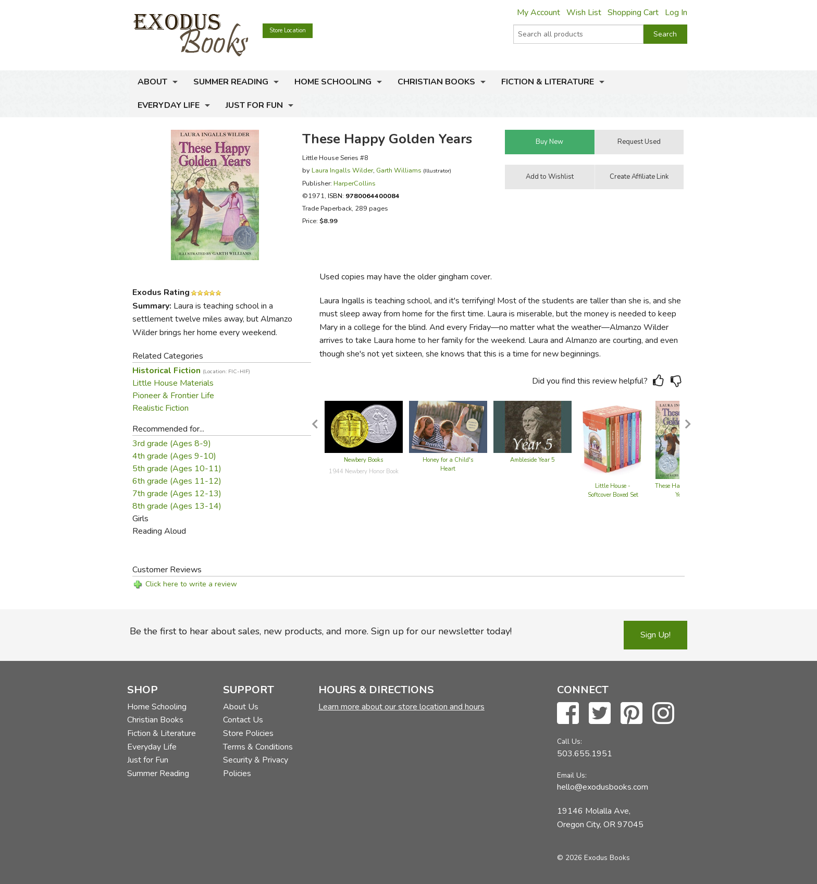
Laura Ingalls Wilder (342, 170)
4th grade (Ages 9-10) (174, 456)
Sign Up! (655, 635)
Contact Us (243, 720)
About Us (240, 707)
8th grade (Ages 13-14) (176, 506)
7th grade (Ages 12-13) (176, 493)
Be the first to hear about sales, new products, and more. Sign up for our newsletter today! (321, 631)
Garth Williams (399, 170)
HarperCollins (354, 183)
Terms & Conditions (258, 747)
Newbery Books (363, 460)
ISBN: (364, 195)
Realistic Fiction (160, 408)
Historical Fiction (191, 370)
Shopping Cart (633, 12)
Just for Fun (254, 105)
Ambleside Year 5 (532, 460)
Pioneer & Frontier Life (173, 395)
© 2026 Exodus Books (593, 858)
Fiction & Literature (547, 82)
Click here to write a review (191, 584)
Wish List (583, 12)
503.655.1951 (584, 753)
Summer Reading (230, 82)
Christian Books (436, 82)
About (152, 82)
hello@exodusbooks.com (602, 787)
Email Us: (572, 775)
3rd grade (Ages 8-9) (171, 443)
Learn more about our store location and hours (401, 707)
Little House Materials (173, 383)
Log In (676, 12)
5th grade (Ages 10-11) (176, 468)
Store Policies (248, 733)
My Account (538, 12)
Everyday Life (169, 105)
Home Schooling (333, 82)
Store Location (287, 30)
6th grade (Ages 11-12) (176, 481)
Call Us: (569, 741)
